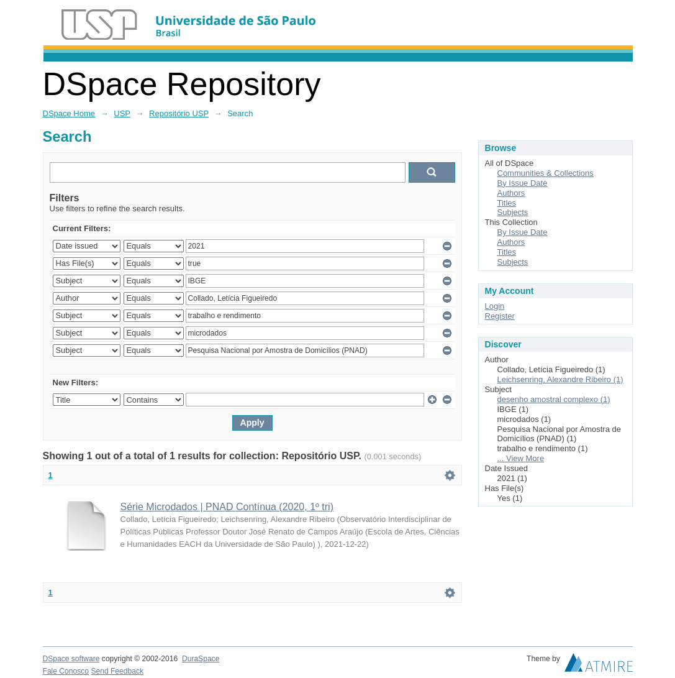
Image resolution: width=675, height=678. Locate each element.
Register (500, 316)
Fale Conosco (66, 671)
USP (122, 113)
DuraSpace (200, 658)
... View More (521, 458)
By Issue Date (522, 183)
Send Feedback (117, 671)
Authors (511, 193)
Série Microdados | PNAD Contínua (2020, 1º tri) (226, 507)
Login (495, 306)
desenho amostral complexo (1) (553, 399)
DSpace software (71, 658)
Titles (507, 203)
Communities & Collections (545, 173)
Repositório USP (179, 113)
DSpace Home (69, 113)
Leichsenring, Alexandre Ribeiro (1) (560, 379)
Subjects (512, 212)
